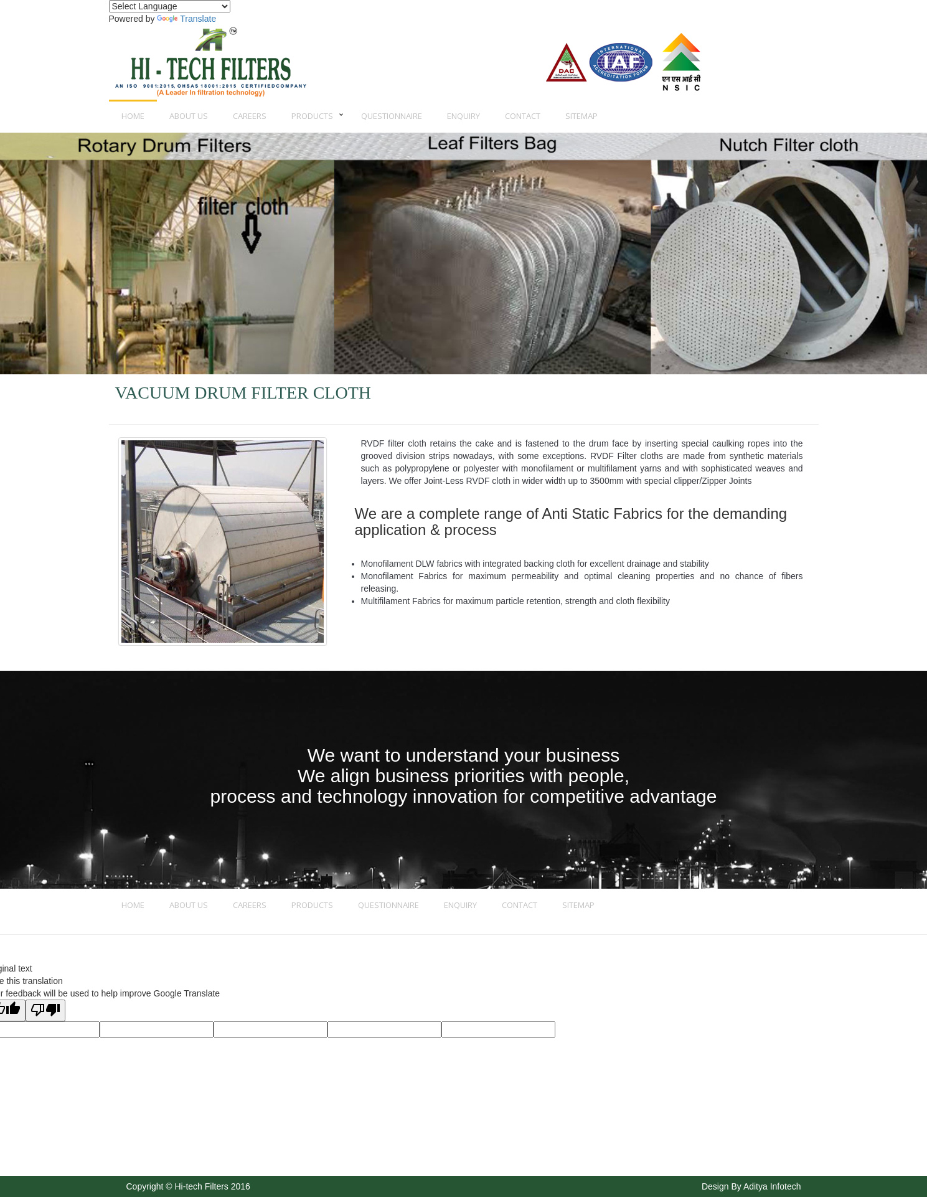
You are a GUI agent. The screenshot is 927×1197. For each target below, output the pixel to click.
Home (132, 115)
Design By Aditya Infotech (751, 1186)
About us (188, 115)
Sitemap (581, 115)
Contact (522, 115)
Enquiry (463, 115)
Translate (186, 19)
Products (312, 115)
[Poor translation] (45, 1010)
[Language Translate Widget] (169, 6)
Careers (249, 115)
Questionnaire (391, 115)
